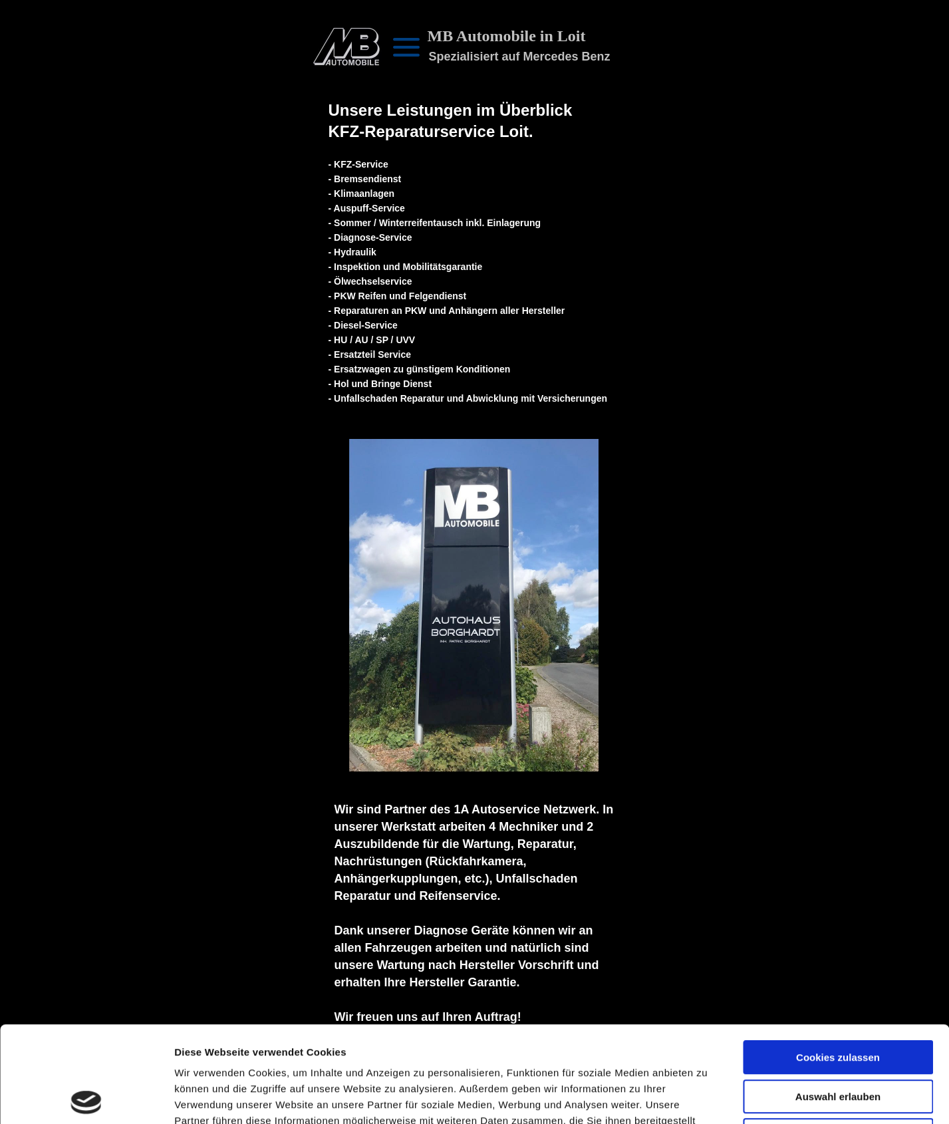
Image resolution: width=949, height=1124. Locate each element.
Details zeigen (707, 1097)
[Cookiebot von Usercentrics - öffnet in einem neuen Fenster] (86, 1098)
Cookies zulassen (838, 961)
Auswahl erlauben (838, 1000)
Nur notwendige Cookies (837, 1039)
